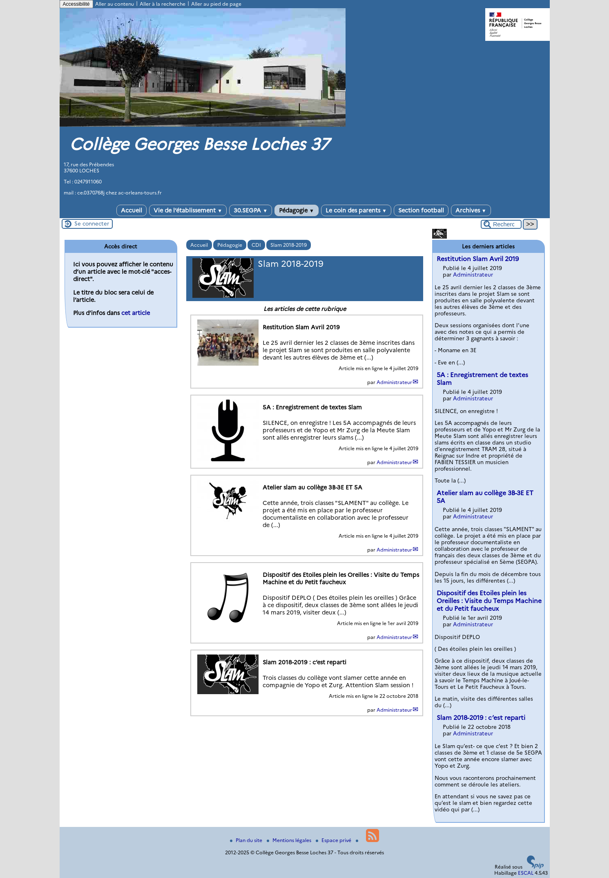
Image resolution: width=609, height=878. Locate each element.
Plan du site (246, 840)
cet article (135, 313)
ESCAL (525, 873)
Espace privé (334, 840)
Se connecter (91, 223)
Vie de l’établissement (188, 210)
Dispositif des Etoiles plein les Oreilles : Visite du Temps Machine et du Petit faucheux (489, 600)
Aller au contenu (114, 4)
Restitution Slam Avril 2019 (478, 259)
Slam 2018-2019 (288, 245)
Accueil (131, 210)
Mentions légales (289, 840)
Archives (470, 210)
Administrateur (394, 382)
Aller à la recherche (162, 4)
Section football (421, 210)
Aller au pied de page (216, 4)
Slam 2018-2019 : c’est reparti (481, 718)
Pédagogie (296, 210)
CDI (256, 245)
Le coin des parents (356, 210)
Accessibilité (76, 4)
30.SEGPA (251, 210)
